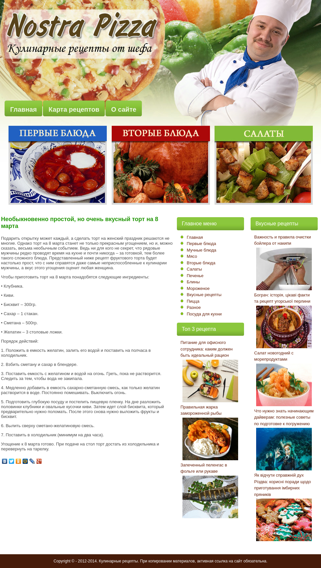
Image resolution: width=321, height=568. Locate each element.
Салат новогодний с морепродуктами (273, 356)
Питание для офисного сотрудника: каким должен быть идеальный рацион (206, 349)
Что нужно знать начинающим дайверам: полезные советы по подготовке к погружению (284, 417)
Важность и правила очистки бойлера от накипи (282, 240)
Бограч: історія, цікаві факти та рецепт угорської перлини (282, 298)
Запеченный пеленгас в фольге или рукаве (203, 468)
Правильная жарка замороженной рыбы (200, 410)
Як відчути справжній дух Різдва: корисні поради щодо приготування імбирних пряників (282, 485)
